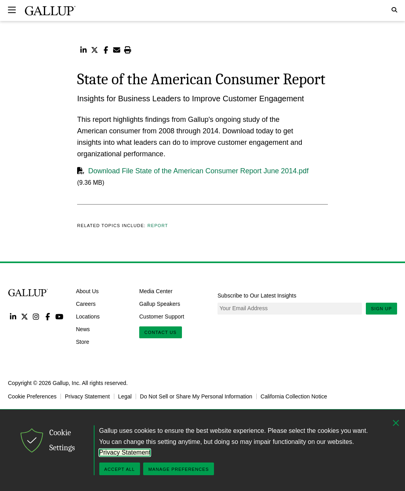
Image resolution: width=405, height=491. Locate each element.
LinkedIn (13, 316)
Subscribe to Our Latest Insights (257, 295)
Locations (88, 316)
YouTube (59, 316)
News (83, 329)
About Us (87, 291)
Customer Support (161, 316)
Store (82, 341)
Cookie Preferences (32, 396)
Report (158, 225)
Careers (86, 304)
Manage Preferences (178, 469)
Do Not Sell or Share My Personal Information (196, 396)
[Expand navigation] (12, 10)
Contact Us (160, 332)
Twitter (24, 316)
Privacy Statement (87, 396)
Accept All (119, 469)
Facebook (48, 316)
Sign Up (381, 308)
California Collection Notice (294, 396)
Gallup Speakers (159, 304)
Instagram (36, 316)
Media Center (155, 291)
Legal (125, 396)
